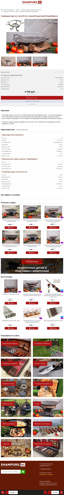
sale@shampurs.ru (45, 465)
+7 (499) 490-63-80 (45, 469)
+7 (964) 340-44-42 (45, 472)
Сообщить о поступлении (32, 101)
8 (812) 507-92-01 (51, 483)
